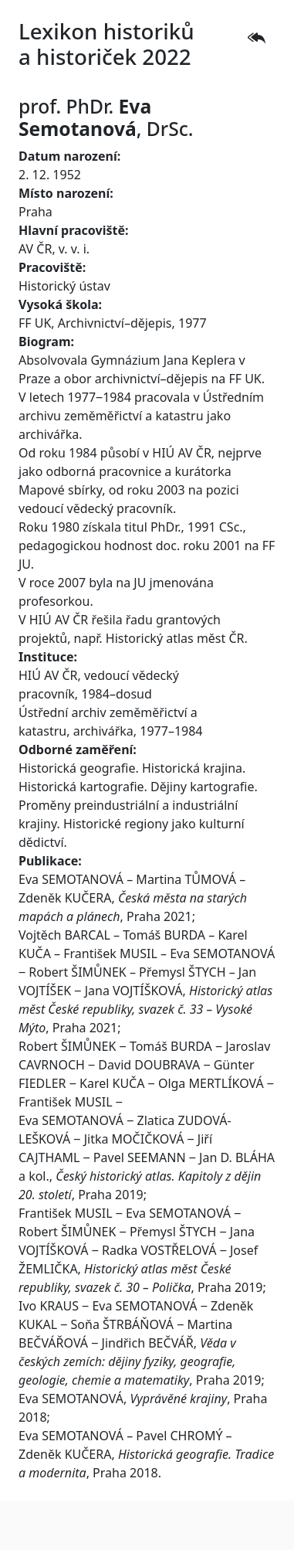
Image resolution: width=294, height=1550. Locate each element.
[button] (256, 37)
